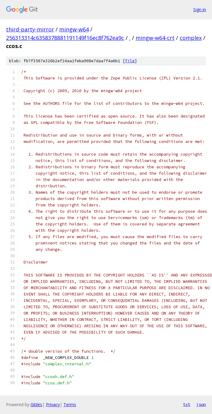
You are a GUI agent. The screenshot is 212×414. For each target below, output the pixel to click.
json (201, 404)
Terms (69, 404)
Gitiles (36, 404)
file (130, 60)
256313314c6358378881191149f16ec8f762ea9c (65, 37)
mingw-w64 (74, 29)
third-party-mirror (30, 29)
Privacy (53, 404)
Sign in (199, 9)
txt (186, 404)
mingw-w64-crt (155, 37)
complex (191, 37)
